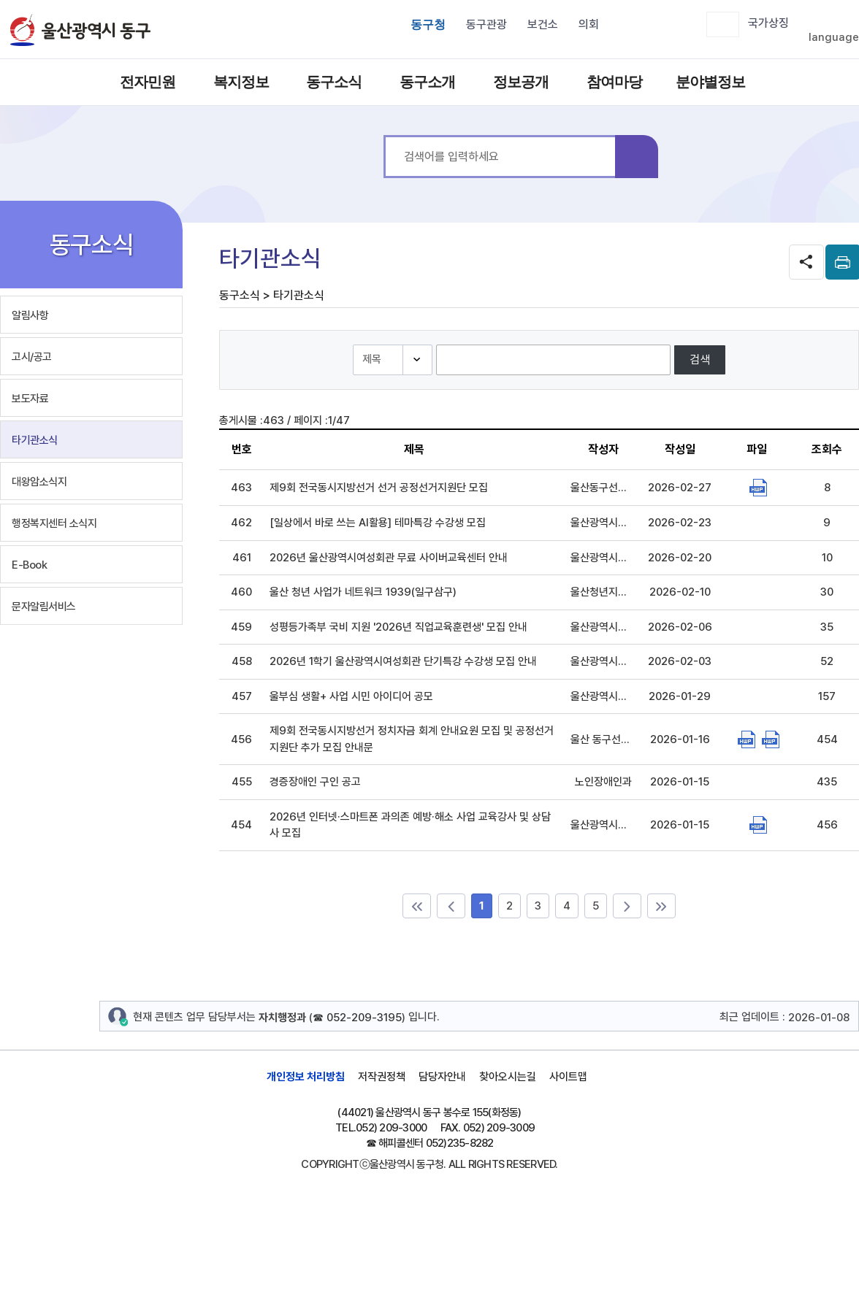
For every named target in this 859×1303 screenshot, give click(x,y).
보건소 (542, 24)
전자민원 (147, 82)
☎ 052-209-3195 (357, 1017)
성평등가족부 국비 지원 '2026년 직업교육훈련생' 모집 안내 (398, 627)
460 (241, 592)
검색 (636, 156)
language (834, 37)
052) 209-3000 (391, 1127)
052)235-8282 (460, 1143)
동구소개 (427, 82)
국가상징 (768, 23)
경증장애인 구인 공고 (315, 781)
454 (241, 824)
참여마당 (614, 82)
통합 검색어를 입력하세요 (383, 135)
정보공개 (521, 82)
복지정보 (241, 82)
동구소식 (334, 82)
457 (242, 696)
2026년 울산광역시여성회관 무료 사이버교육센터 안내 (389, 557)
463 (241, 487)
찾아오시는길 (507, 1076)
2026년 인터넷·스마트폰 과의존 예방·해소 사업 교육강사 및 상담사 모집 (410, 825)
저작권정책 (381, 1076)
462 (241, 522)
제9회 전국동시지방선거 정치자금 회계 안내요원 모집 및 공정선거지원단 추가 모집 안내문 (412, 739)
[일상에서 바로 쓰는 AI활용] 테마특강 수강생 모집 (378, 522)
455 (242, 781)
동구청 (428, 24)
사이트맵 (568, 1076)
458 (242, 661)
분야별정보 (708, 82)
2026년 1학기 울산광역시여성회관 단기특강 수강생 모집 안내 (403, 661)
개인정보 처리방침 (306, 1076)
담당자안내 (442, 1076)
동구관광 (486, 24)
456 (241, 739)
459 (241, 627)
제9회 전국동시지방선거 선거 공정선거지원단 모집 (379, 487)
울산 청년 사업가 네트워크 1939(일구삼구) (363, 592)
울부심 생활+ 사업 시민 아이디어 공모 (351, 696)
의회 (589, 24)
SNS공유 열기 (806, 262)
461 (241, 557)
